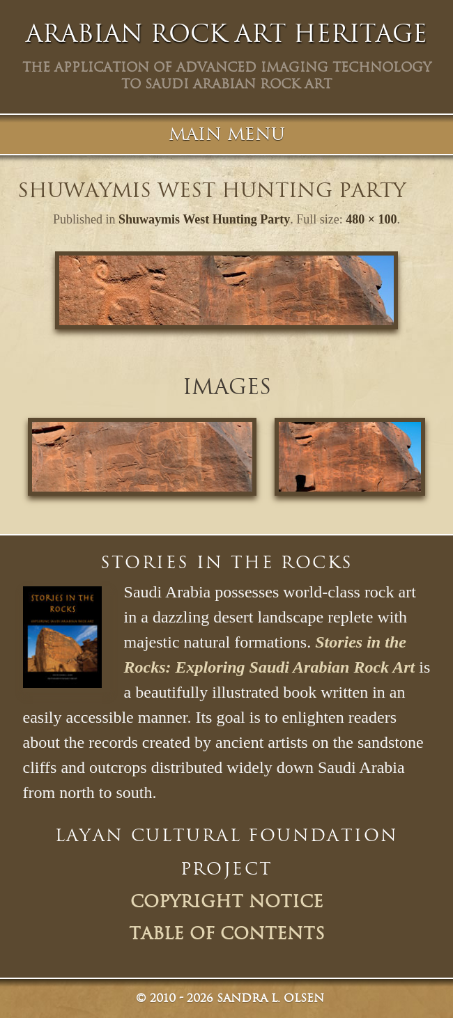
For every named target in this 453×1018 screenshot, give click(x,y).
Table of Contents (227, 933)
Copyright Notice (226, 901)
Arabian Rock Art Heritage (226, 33)
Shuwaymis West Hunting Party (204, 219)
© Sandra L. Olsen (230, 998)
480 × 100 (371, 219)
